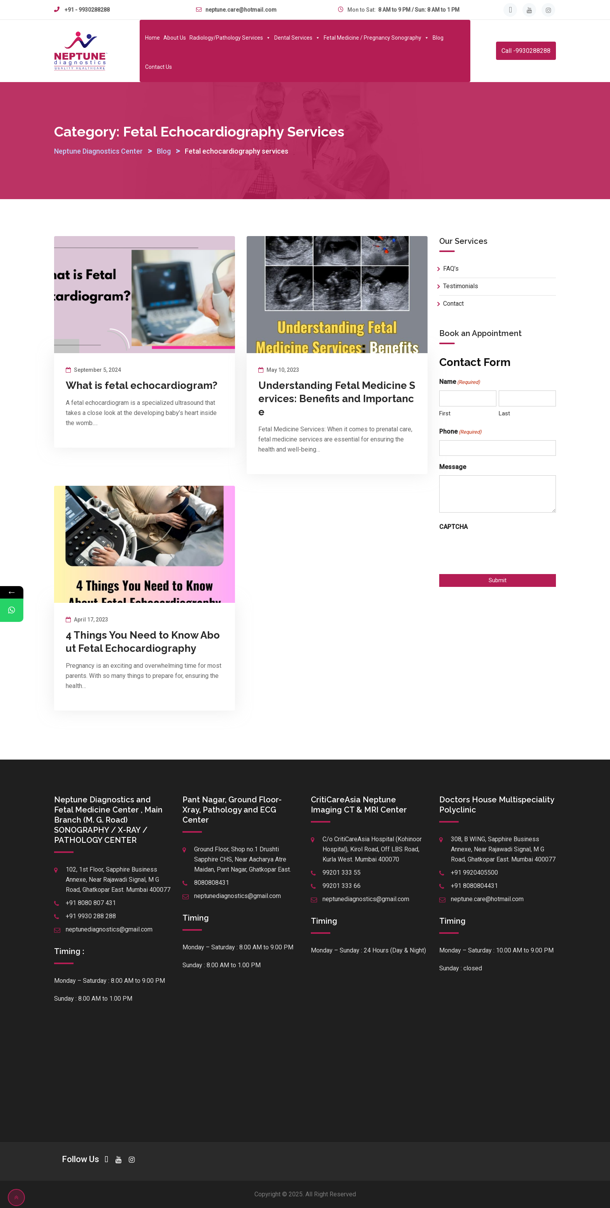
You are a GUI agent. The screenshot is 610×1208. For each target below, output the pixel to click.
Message (452, 467)
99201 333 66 (342, 885)
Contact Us (158, 67)
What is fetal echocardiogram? (141, 385)
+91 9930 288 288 (91, 916)
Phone (460, 432)
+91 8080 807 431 (91, 903)
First (444, 413)
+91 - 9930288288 (87, 10)
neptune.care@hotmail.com (241, 10)
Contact (453, 303)
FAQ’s (451, 268)
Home (152, 38)
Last (504, 413)
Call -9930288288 (525, 50)
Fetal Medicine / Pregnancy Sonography (376, 38)
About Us (174, 38)
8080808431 (211, 882)
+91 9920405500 (474, 872)
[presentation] (498, 550)
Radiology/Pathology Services (230, 38)
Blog (438, 38)
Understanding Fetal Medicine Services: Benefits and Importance (336, 399)
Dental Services (297, 38)
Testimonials (460, 286)
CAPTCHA (453, 526)
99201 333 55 (342, 872)
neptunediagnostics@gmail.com (109, 929)
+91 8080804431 (474, 885)
